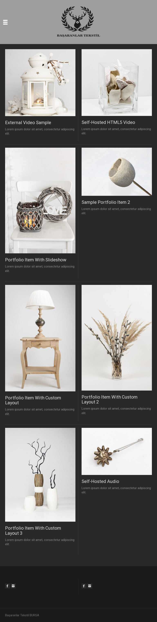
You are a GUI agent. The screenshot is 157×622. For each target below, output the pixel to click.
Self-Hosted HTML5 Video (108, 122)
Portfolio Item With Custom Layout (33, 400)
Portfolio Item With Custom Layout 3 (33, 531)
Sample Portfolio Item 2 (106, 202)
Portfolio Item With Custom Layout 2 (110, 399)
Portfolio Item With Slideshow (35, 259)
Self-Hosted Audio (100, 481)
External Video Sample (28, 122)
